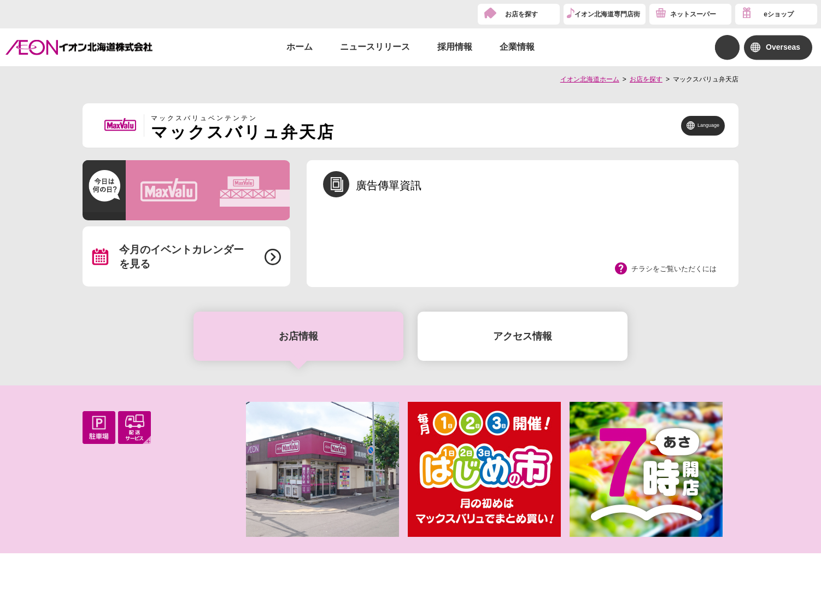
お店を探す (521, 14)
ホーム (299, 46)
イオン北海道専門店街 (607, 14)
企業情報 (517, 46)
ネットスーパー (693, 14)
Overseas (783, 47)
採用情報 (454, 46)
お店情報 (298, 336)
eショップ (779, 14)
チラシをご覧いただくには (674, 269)
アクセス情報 (522, 336)
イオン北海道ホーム (589, 79)
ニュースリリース (375, 46)
